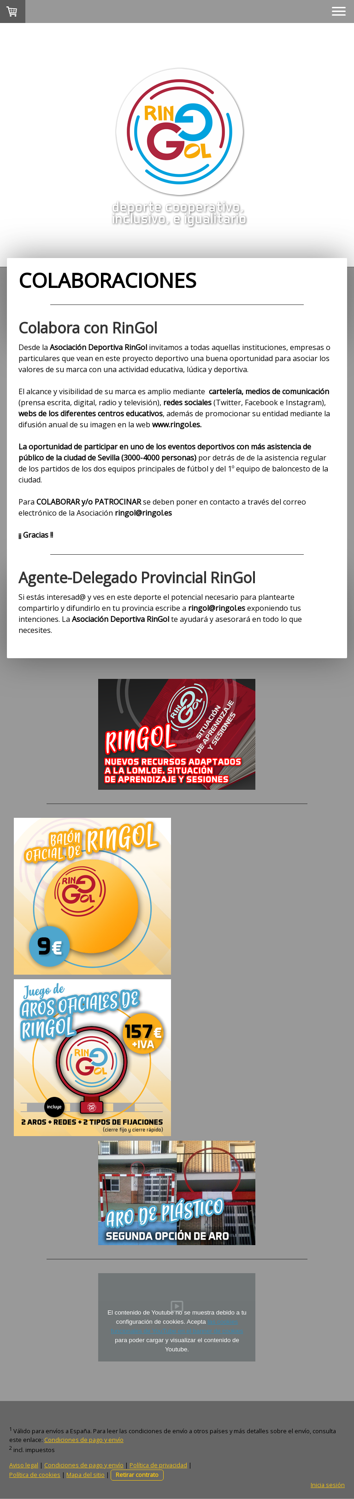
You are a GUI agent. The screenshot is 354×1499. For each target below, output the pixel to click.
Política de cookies (34, 1474)
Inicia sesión (328, 1485)
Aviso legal (23, 1465)
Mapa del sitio (85, 1474)
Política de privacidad (158, 1465)
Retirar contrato (137, 1474)
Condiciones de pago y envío (84, 1440)
